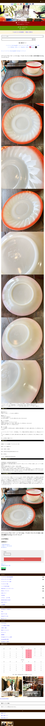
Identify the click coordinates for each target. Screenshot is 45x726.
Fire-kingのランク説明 (5, 641)
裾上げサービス (4, 618)
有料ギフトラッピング (5, 630)
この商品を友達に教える (5, 544)
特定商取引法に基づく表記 (5, 565)
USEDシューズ (17, 47)
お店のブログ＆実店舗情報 (18, 32)
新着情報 (2, 634)
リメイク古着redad (11, 47)
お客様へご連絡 (4, 627)
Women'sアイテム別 (4, 616)
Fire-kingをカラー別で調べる (6, 609)
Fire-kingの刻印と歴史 (5, 639)
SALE (2, 611)
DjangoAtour (23, 47)
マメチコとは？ (4, 623)
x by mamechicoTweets (4, 698)
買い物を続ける (4, 547)
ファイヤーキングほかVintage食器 (12, 45)
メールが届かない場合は (5, 625)
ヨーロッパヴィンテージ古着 (23, 45)
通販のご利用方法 (29, 32)
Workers (27, 47)
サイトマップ (3, 632)
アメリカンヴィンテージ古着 (34, 45)
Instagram (31, 47)
